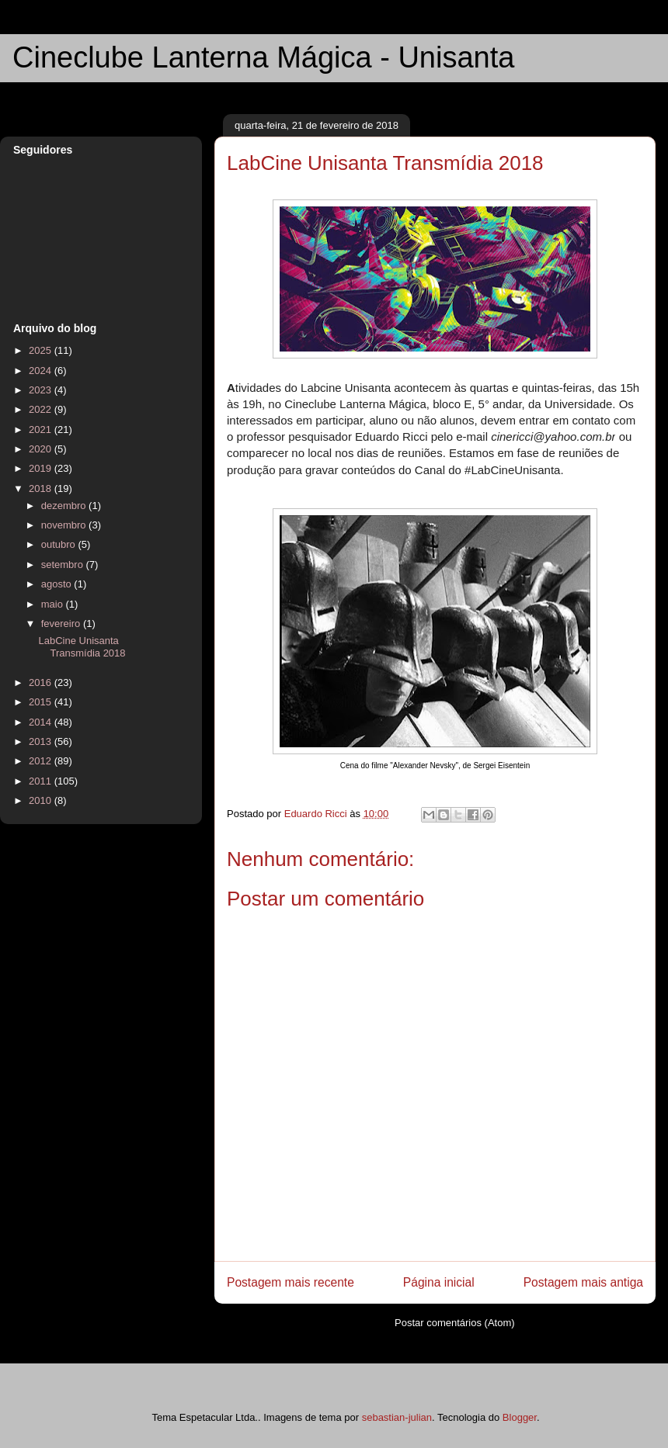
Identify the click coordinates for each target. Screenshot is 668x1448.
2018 (41, 488)
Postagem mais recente (290, 1282)
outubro (59, 544)
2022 (41, 409)
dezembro (65, 505)
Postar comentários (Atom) (455, 1322)
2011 (41, 781)
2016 (41, 682)
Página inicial (439, 1282)
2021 (41, 429)
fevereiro (62, 623)
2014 (41, 722)
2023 (41, 390)
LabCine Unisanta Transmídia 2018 (81, 647)
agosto (58, 584)
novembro (65, 525)
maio (53, 604)
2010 (41, 800)
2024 (41, 370)
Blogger (520, 1417)
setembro (63, 564)
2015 (41, 702)
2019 (41, 468)
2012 (41, 761)
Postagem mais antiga (583, 1282)
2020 (41, 449)
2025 (41, 350)
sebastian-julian (397, 1417)
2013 (41, 741)
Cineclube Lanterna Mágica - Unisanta (263, 57)
